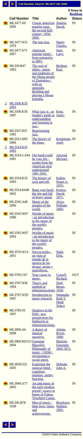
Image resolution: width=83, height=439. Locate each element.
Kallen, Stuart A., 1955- (62, 181)
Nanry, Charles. (61, 44)
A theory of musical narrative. (39, 333)
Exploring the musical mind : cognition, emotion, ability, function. (42, 371)
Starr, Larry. (60, 52)
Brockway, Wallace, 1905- (63, 406)
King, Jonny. (60, 113)
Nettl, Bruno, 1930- (60, 286)
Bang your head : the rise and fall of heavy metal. (43, 193)
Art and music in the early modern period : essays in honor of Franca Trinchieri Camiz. (43, 391)
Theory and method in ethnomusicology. (43, 286)
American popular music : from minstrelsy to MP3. (42, 56)
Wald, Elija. (60, 253)
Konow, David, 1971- (61, 193)
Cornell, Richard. (61, 276)
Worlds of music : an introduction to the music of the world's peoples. (43, 221)
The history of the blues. (41, 140)
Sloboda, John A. (62, 366)
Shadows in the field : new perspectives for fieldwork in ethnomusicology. (43, 318)
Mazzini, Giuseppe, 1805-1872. (63, 345)
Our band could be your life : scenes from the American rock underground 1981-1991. (42, 164)
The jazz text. (41, 42)
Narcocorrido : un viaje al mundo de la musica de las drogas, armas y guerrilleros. (42, 261)
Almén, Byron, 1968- (61, 333)
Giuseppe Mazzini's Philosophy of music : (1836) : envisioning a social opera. (42, 350)
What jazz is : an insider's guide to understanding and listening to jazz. (43, 119)
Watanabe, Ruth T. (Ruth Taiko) (63, 300)
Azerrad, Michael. (62, 157)
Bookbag (76, 14)
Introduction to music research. (42, 296)
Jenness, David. (61, 24)
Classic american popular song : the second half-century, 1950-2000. (43, 30)
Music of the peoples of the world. (41, 205)
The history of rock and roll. (41, 179)
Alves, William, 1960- (62, 205)
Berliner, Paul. (62, 67)
